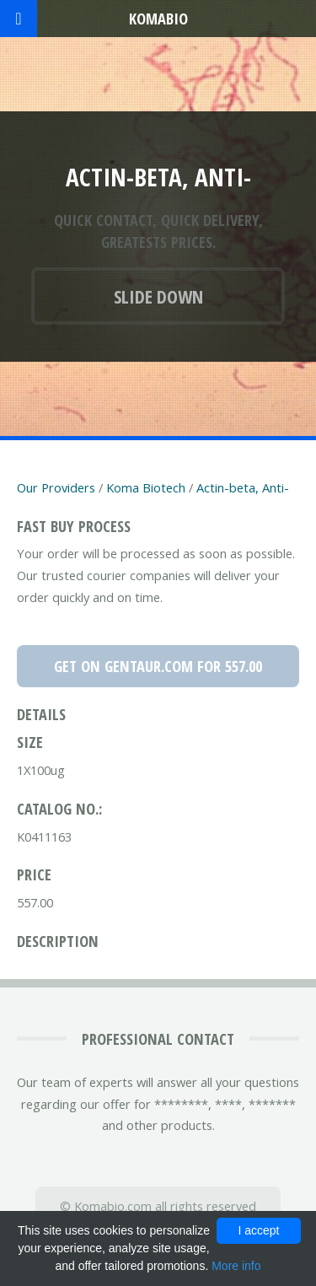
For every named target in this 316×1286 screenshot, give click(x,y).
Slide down (158, 296)
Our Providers (56, 487)
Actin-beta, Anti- (242, 487)
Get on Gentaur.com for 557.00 (158, 665)
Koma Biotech (145, 487)
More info (236, 1266)
